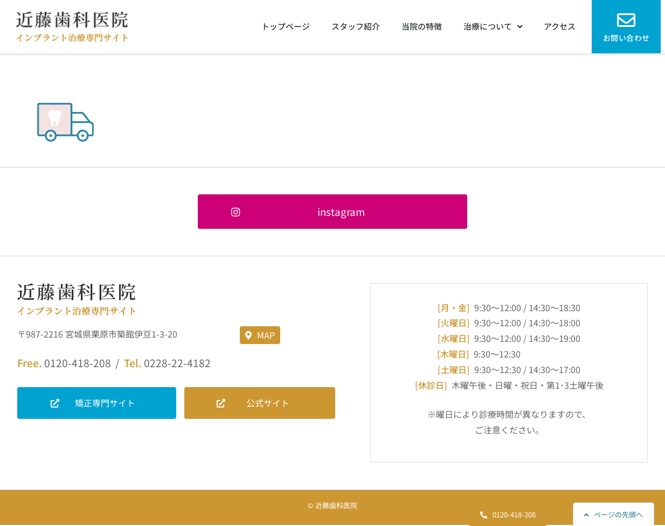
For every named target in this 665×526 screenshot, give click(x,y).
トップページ (285, 26)
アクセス (560, 26)
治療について (492, 26)
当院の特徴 (421, 26)
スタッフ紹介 (355, 26)
